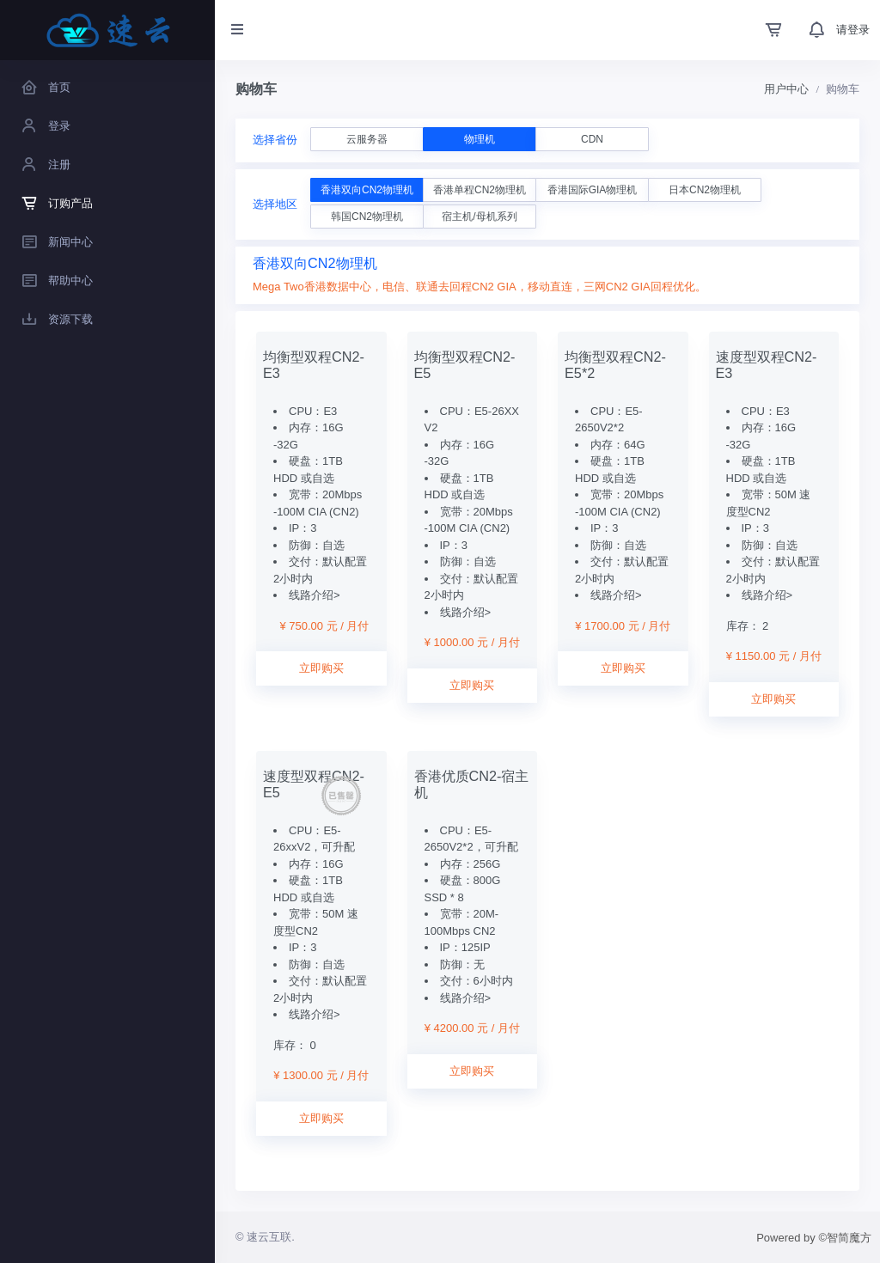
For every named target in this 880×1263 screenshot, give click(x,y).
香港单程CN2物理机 (479, 190)
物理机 (479, 139)
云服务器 (367, 139)
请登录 (853, 29)
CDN (592, 139)
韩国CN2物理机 (367, 216)
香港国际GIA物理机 (592, 190)
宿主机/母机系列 (479, 216)
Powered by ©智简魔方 (813, 1237)
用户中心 (786, 88)
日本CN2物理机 (705, 190)
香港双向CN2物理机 (367, 190)
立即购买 (321, 668)
